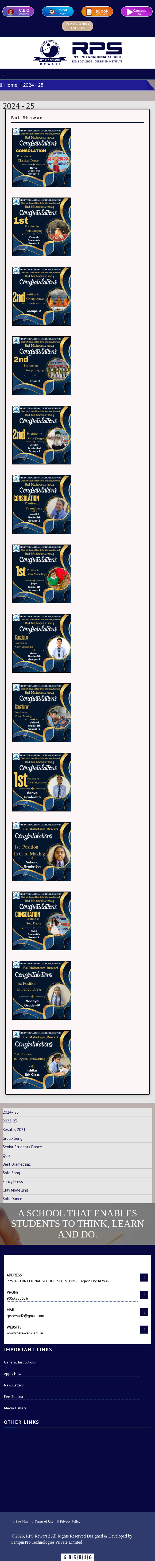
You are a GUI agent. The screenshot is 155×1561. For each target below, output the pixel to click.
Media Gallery (15, 1408)
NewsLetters (14, 1385)
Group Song (12, 1138)
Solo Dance (12, 1198)
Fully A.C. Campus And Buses (77, 26)
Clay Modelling (15, 1190)
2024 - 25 (33, 85)
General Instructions (20, 1362)
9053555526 (72, 1295)
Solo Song (11, 1172)
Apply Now (12, 1373)
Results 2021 (14, 1129)
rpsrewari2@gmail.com (72, 1312)
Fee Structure (15, 1396)
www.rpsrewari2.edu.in (72, 1329)
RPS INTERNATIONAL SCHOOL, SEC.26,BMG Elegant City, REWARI (72, 1277)
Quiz (6, 1155)
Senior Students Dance (22, 1146)
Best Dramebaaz (17, 1164)
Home (8, 85)
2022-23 (10, 1121)
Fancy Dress (13, 1181)
